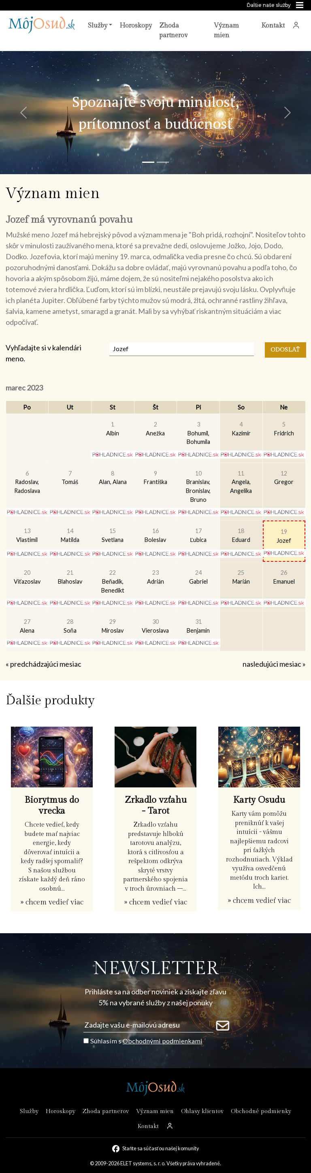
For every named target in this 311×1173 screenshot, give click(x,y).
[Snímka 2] (163, 162)
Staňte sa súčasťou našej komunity (160, 1148)
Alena (27, 626)
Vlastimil (27, 535)
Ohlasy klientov (202, 1111)
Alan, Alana (113, 478)
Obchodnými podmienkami (162, 1041)
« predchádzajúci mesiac (43, 663)
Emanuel (284, 577)
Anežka (155, 429)
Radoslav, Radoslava (27, 482)
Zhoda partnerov (173, 30)
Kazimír (241, 429)
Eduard (241, 535)
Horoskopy (135, 26)
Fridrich (284, 429)
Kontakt (273, 26)
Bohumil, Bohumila (198, 433)
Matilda (70, 535)
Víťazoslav (27, 577)
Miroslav (113, 626)
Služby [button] (97, 26)
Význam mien (226, 30)
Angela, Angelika (241, 482)
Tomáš (70, 478)
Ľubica (198, 535)
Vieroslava (155, 626)
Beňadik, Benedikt (112, 581)
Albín (112, 429)
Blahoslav (70, 577)
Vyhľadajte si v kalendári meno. (43, 353)
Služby (29, 1111)
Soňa (70, 626)
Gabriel (198, 577)
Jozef (284, 536)
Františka (155, 478)
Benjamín (198, 626)
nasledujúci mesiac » (274, 663)
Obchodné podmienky (261, 1111)
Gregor (284, 478)
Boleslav (155, 535)
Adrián (155, 577)
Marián (241, 577)
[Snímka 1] (148, 162)
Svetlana (113, 535)
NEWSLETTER (155, 968)
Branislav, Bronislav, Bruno (198, 486)
